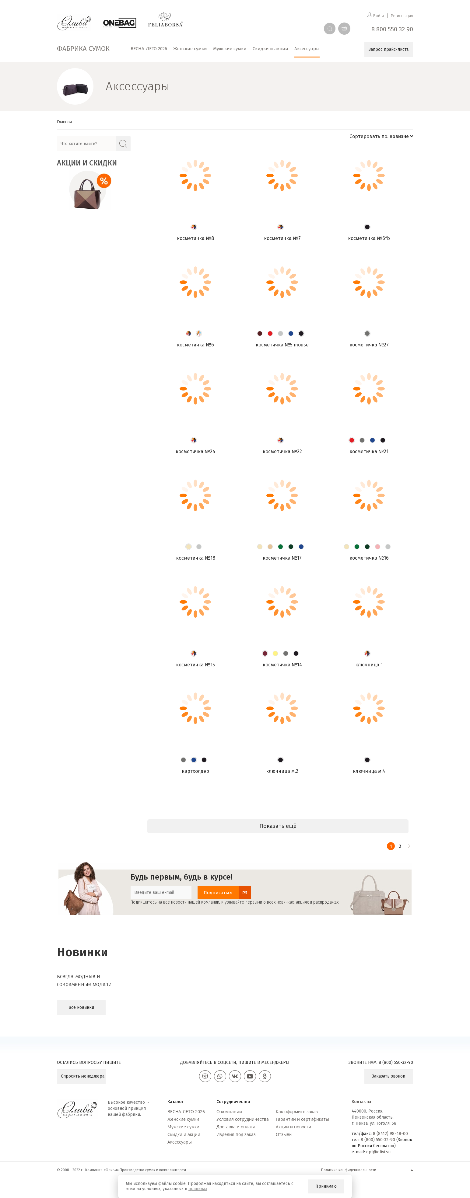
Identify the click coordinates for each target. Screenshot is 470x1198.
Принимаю (326, 1186)
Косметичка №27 (369, 345)
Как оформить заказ (297, 1111)
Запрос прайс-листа (389, 49)
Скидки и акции (183, 1134)
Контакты (361, 1101)
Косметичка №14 (282, 665)
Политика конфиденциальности (348, 1170)
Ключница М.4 (369, 771)
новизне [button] (401, 136)
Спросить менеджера (82, 1076)
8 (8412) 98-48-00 (390, 1133)
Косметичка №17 (282, 558)
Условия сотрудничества (242, 1119)
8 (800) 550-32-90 (396, 1062)
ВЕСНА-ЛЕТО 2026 (186, 1111)
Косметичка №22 (282, 451)
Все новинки (81, 1007)
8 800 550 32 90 (392, 29)
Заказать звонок (388, 1076)
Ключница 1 (369, 665)
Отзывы (284, 1134)
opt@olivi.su (378, 1152)
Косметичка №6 (195, 345)
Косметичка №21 (368, 451)
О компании (229, 1111)
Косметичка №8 (195, 238)
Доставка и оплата (235, 1127)
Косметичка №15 (195, 665)
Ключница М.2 (282, 771)
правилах (197, 1188)
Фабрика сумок (83, 48)
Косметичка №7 (282, 238)
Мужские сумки (183, 1127)
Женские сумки (183, 1119)
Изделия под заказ (236, 1134)
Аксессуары (179, 1142)
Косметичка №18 (195, 558)
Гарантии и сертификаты (302, 1119)
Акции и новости (293, 1127)
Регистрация (402, 15)
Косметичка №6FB (369, 238)
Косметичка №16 (369, 558)
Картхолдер (195, 771)
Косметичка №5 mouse (282, 345)
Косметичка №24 (195, 451)
